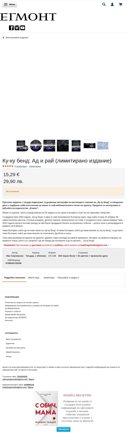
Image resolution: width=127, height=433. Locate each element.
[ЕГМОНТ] (28, 16)
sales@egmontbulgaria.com (14, 379)
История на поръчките (15, 348)
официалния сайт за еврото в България (19, 370)
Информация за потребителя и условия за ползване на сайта (32, 305)
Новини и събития (13, 311)
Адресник (10, 343)
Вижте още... (34, 277)
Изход (8, 356)
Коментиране (35, 166)
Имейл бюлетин (13, 352)
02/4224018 (22, 376)
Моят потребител (13, 339)
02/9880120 (29, 385)
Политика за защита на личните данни (21, 302)
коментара (20, 166)
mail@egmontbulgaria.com (14, 387)
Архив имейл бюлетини (15, 314)
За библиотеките (12, 308)
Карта (31, 379)
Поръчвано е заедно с (68, 277)
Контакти (9, 320)
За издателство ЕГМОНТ (16, 317)
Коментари (49, 277)
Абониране (63, 429)
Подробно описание (14, 277)
